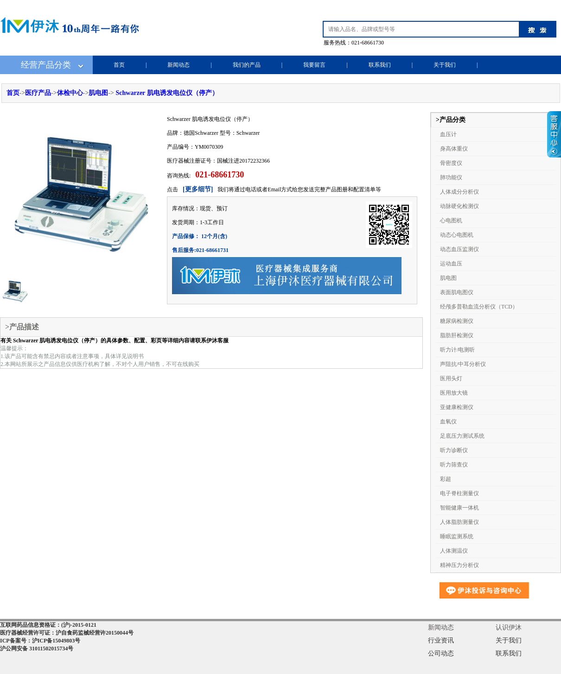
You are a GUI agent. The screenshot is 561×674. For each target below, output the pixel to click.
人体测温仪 (454, 551)
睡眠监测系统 (456, 536)
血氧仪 (448, 421)
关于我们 (445, 65)
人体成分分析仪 (459, 192)
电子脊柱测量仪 (459, 493)
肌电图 (98, 92)
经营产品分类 (46, 64)
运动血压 (451, 263)
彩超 (445, 479)
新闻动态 (178, 65)
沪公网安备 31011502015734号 (36, 648)
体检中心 (70, 92)
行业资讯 (441, 640)
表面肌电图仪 (456, 292)
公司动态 (441, 653)
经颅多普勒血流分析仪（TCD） (479, 306)
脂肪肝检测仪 (456, 335)
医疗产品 (38, 92)
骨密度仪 (451, 163)
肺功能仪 (451, 177)
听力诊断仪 (454, 450)
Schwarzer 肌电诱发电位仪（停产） (167, 92)
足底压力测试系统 (462, 436)
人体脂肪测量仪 (459, 522)
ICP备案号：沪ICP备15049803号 (40, 640)
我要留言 (314, 65)
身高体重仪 (454, 148)
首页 (119, 65)
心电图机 (451, 220)
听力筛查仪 (454, 464)
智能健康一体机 (459, 507)
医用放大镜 (454, 393)
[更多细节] (198, 189)
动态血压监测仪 (459, 249)
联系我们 (380, 65)
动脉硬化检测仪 (459, 206)
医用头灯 (451, 378)
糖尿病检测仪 (456, 321)
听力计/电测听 (457, 349)
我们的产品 (247, 65)
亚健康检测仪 (456, 407)
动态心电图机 (456, 235)
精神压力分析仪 (459, 565)
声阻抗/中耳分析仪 (463, 364)
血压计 (448, 134)
